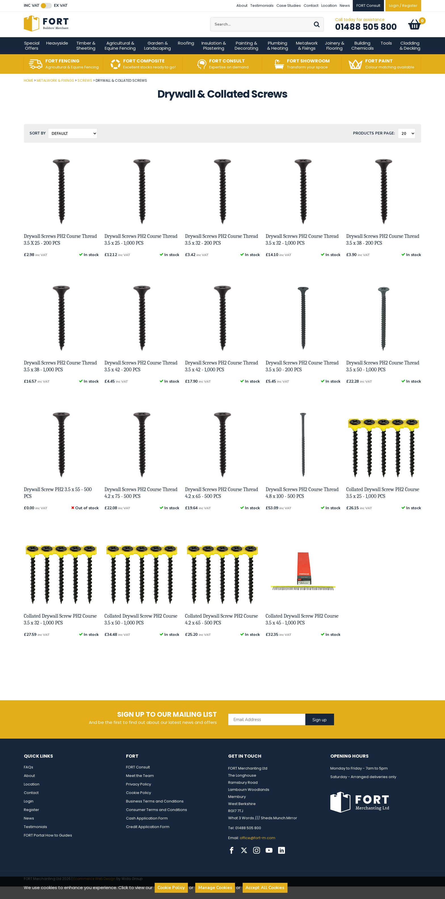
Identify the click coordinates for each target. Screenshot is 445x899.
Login (28, 813)
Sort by (38, 145)
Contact (311, 5)
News (345, 5)
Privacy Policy (138, 796)
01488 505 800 (366, 33)
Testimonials (262, 5)
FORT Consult (138, 779)
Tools (386, 55)
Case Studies (288, 5)
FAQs (28, 779)
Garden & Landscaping (157, 58)
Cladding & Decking (410, 58)
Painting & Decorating (246, 58)
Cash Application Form (147, 830)
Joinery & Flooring (334, 58)
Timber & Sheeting (85, 58)
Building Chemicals (362, 58)
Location (329, 5)
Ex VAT (61, 5)
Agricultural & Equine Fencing (120, 58)
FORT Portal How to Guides (48, 847)
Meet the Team (140, 788)
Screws (84, 93)
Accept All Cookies (264, 887)
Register (31, 822)
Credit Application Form (147, 839)
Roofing (186, 55)
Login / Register (403, 5)
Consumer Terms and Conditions (156, 822)
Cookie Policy (138, 805)
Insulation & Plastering (213, 58)
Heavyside (57, 55)
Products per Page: (374, 145)
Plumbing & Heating (277, 58)
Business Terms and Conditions (155, 813)
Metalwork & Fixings (307, 58)
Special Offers (31, 58)
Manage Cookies (215, 887)
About (241, 5)
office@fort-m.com (257, 850)
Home (28, 93)
